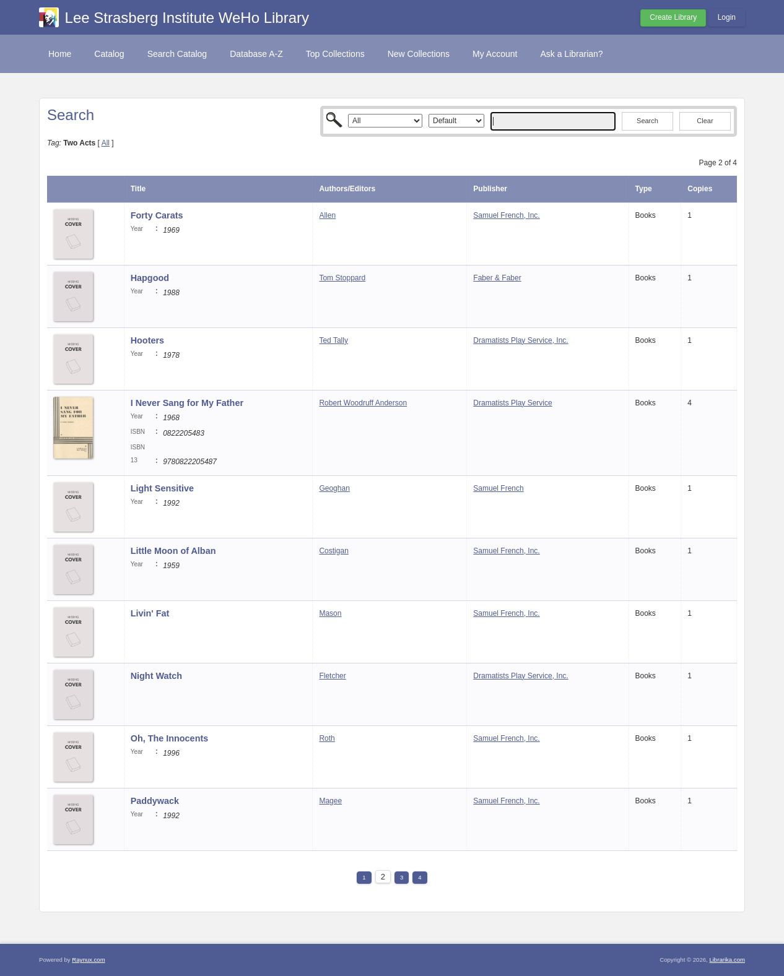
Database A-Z (256, 54)
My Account (495, 54)
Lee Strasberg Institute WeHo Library (187, 17)
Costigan (333, 550)
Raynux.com (88, 959)
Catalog (109, 54)
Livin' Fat (150, 613)
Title (138, 188)
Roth (326, 738)
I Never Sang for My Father (187, 403)
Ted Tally (333, 340)
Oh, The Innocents (170, 738)
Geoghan (334, 488)
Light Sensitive (162, 488)
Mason (330, 613)
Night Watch (156, 676)
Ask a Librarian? (571, 54)
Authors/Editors (347, 188)
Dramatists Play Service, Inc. (520, 340)
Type (643, 188)
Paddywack (155, 801)
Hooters (147, 340)
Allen (327, 215)
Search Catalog (177, 54)
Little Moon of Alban (173, 551)
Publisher (490, 188)
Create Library (673, 17)
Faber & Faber (497, 278)
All (106, 143)
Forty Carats (157, 215)
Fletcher (332, 676)
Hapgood (150, 278)
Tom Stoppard (342, 278)
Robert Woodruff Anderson (363, 403)
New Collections (419, 54)
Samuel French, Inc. (506, 215)
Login (727, 17)
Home (59, 54)
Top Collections (335, 54)
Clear (705, 120)
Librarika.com (727, 959)
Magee (330, 801)
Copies (699, 188)
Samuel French (498, 488)
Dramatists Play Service (512, 403)
